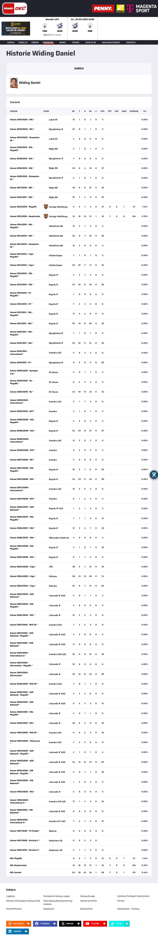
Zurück (79, 68)
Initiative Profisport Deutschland (133, 896)
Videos (35, 42)
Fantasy (131, 42)
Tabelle (22, 42)
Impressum (48, 908)
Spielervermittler (88, 900)
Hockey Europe (87, 896)
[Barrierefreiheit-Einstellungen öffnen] (154, 475)
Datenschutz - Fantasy (128, 908)
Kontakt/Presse (14, 908)
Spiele (10, 42)
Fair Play (90, 42)
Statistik (48, 42)
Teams (75, 42)
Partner (121, 900)
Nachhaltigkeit (111, 42)
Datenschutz (86, 908)
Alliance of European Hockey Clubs (23, 900)
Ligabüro (10, 896)
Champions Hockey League (56, 896)
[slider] (97, 28)
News (62, 42)
